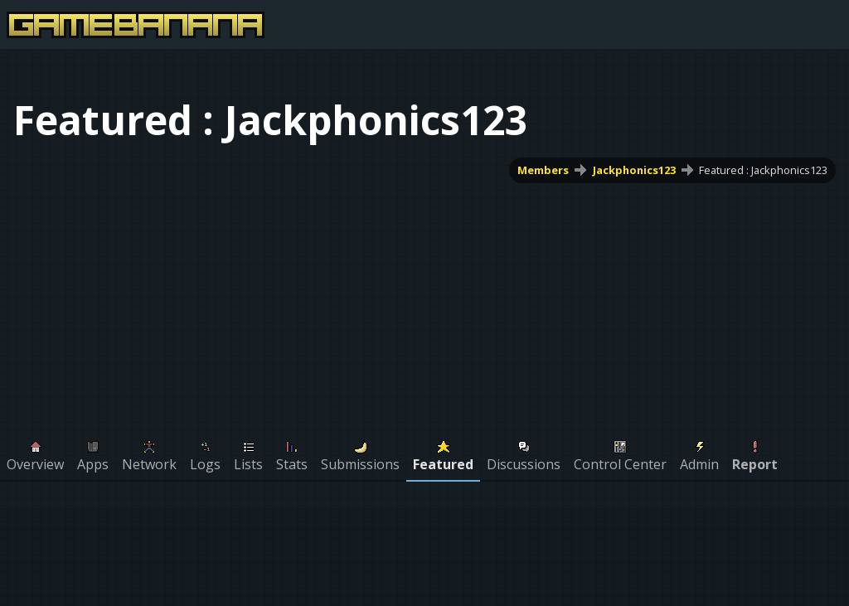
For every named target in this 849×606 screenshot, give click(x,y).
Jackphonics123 (634, 169)
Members (543, 169)
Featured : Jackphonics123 (763, 169)
